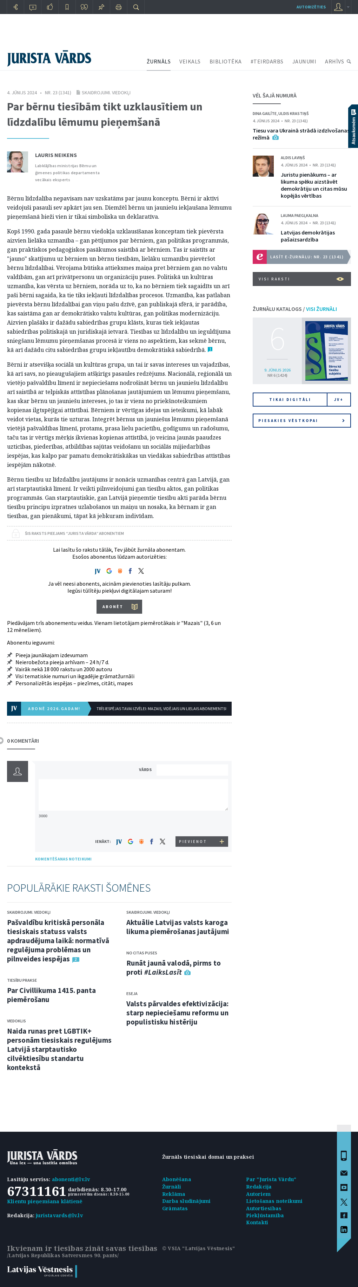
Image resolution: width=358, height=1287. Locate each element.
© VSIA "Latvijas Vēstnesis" (198, 1248)
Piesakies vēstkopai (301, 420)
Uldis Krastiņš (293, 113)
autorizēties (311, 6)
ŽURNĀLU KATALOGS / (295, 308)
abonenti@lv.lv (71, 1179)
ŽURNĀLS (159, 61)
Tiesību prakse (22, 980)
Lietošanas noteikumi (274, 1201)
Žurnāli (171, 1186)
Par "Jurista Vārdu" (271, 1179)
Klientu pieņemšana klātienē (44, 1201)
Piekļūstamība (265, 1215)
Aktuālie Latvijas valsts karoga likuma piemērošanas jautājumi (177, 927)
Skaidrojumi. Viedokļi (106, 92)
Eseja (132, 993)
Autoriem (258, 1194)
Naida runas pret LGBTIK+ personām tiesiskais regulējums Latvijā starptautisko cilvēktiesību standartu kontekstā (59, 1049)
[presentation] (193, 823)
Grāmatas (175, 1208)
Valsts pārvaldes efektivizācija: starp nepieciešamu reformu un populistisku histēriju (177, 1013)
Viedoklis (16, 1020)
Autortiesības (264, 1208)
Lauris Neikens (56, 154)
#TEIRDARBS (267, 61)
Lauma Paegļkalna (299, 215)
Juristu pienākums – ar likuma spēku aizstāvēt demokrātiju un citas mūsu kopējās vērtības (314, 185)
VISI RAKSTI (301, 279)
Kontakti (257, 1222)
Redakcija (259, 1186)
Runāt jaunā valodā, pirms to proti (173, 967)
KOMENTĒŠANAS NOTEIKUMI (63, 859)
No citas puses (141, 952)
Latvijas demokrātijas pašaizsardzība (308, 236)
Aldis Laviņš (293, 157)
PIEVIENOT (193, 841)
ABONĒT (112, 606)
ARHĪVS (334, 61)
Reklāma (173, 1194)
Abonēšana (176, 1179)
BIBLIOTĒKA (226, 61)
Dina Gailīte (265, 113)
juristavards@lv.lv (59, 1215)
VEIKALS (190, 61)
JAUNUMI (304, 61)
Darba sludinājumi (186, 1201)
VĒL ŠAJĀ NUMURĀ (275, 95)
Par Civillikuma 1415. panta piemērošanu (51, 995)
